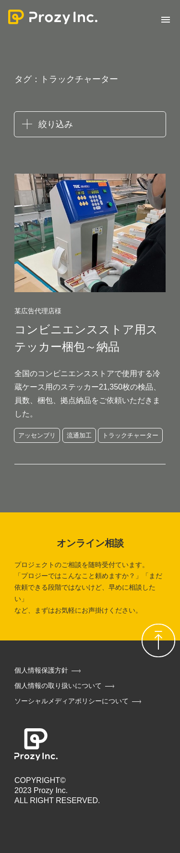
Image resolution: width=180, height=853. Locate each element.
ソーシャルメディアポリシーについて (71, 701)
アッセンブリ (37, 435)
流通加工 (79, 435)
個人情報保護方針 (41, 670)
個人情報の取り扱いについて (58, 685)
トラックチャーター (130, 435)
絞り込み (55, 124)
